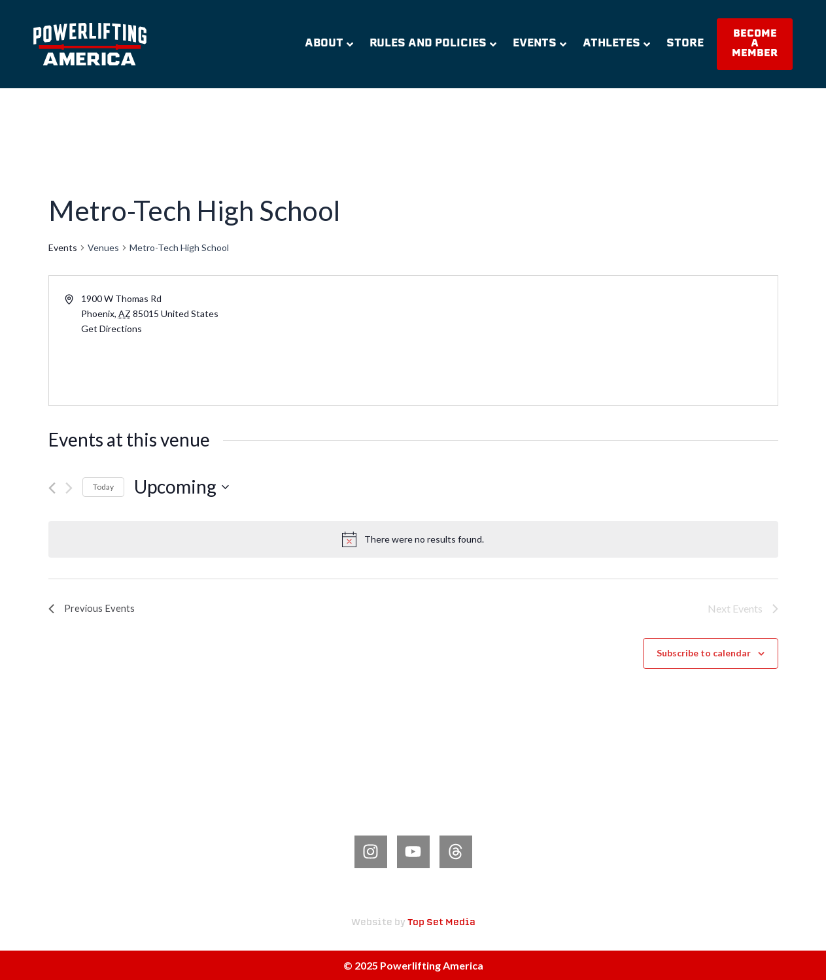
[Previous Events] (52, 488)
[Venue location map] (594, 341)
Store (685, 44)
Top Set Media (441, 923)
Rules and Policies (433, 44)
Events (539, 44)
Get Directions (111, 328)
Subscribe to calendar (704, 652)
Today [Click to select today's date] (103, 487)
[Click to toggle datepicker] (181, 487)
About (329, 44)
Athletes (616, 44)
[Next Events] (69, 488)
